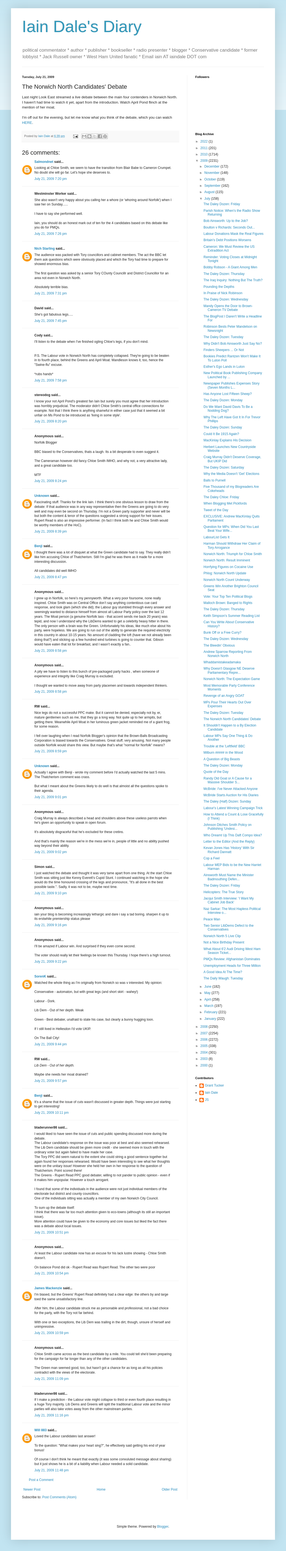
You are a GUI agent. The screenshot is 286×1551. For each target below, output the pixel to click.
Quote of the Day (216, 772)
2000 (204, 1065)
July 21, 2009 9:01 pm (50, 797)
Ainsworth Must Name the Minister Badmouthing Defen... (229, 877)
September (212, 186)
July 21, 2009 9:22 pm (50, 962)
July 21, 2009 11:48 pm (51, 1470)
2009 (204, 161)
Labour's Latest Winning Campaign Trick (233, 808)
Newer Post (31, 1489)
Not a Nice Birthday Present (224, 942)
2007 (204, 1033)
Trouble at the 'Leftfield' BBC (224, 746)
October (210, 179)
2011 (204, 148)
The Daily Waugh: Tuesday (223, 978)
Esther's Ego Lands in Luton (224, 367)
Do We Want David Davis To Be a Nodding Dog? (228, 409)
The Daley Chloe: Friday (221, 497)
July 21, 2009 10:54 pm (51, 1273)
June (208, 986)
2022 (204, 141)
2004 (204, 1052)
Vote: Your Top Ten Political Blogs (228, 596)
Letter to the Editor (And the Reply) (229, 841)
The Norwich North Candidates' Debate (232, 719)
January (210, 1019)
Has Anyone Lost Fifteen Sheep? (228, 394)
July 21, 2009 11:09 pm (51, 1379)
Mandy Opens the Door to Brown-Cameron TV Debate (228, 308)
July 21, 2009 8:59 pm (50, 751)
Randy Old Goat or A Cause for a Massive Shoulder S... (228, 780)
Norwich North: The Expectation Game (232, 679)
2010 (204, 154)
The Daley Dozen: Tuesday (223, 337)
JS (207, 1100)
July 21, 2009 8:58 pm (50, 651)
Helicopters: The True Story (224, 892)
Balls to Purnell (215, 480)
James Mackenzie (48, 1288)
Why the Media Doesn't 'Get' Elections (231, 474)
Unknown (41, 496)
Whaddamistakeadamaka (222, 662)
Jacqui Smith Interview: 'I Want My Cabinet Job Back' (229, 900)
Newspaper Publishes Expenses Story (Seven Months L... (231, 385)
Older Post (169, 1489)
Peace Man (212, 919)
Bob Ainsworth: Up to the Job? (226, 221)
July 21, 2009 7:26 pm (50, 234)
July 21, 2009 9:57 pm (50, 1081)
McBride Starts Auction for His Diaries (231, 795)
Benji (38, 546)
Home (101, 1489)
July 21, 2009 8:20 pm (50, 421)
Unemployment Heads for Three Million (232, 966)
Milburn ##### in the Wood (223, 752)
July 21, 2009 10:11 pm (51, 1113)
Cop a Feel (212, 858)
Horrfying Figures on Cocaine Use (228, 567)
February (211, 1012)
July (207, 199)
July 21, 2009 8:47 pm (50, 577)
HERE (27, 123)
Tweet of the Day (216, 510)
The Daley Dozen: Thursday (224, 274)
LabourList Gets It (217, 537)
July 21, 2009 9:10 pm (50, 893)
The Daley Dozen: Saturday (224, 467)
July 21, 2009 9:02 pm (50, 852)
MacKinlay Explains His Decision (227, 440)
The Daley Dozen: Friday (222, 204)
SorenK (40, 976)
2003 (204, 1059)
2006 (204, 1040)
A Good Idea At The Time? (223, 972)
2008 (204, 1027)
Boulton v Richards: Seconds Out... (229, 227)
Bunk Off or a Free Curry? (222, 632)
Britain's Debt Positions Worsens (227, 240)
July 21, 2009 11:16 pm (51, 1415)
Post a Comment (41, 1480)
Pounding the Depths (219, 287)
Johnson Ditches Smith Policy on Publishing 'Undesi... (228, 827)
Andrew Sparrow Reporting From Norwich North (228, 654)
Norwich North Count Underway (227, 580)
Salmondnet (43, 162)
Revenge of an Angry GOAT (224, 696)
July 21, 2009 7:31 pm (50, 293)
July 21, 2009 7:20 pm (50, 179)
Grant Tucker (214, 1085)
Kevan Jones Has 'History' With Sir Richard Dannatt (229, 850)
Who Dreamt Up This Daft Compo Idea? (233, 835)
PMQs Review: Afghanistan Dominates (232, 959)
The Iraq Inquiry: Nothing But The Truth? (233, 280)
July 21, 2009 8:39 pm (50, 531)
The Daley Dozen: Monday (223, 400)
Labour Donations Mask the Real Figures (233, 234)
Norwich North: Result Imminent (227, 560)
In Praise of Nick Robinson (223, 293)
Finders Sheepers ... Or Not (224, 350)
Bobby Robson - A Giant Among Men (230, 267)
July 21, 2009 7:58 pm (50, 380)
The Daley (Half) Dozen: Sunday (227, 801)
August (210, 192)
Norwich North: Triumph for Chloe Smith (233, 554)
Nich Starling (44, 248)
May (207, 993)
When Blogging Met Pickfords (225, 503)
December (212, 166)
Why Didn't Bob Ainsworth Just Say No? (233, 344)
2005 (204, 1046)
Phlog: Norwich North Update (225, 573)
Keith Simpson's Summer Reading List (232, 616)
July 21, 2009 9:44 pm (50, 1044)
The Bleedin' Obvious (219, 645)
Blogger (162, 1526)
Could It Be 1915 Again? (221, 434)
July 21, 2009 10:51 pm (51, 1232)
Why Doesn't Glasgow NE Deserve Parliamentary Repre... (229, 670)
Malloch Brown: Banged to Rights (228, 603)
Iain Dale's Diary (82, 26)
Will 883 (40, 1430)
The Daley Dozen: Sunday (223, 427)
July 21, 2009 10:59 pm (51, 1333)
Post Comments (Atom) (59, 1497)
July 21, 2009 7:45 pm (50, 321)
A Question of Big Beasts (222, 759)
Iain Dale (211, 1093)
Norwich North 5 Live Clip (222, 936)
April (208, 999)
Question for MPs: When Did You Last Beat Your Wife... (231, 529)
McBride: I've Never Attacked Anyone (231, 789)
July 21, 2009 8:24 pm (50, 481)
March (209, 1006)
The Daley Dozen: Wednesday (226, 299)
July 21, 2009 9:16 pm (50, 925)
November (212, 173)
